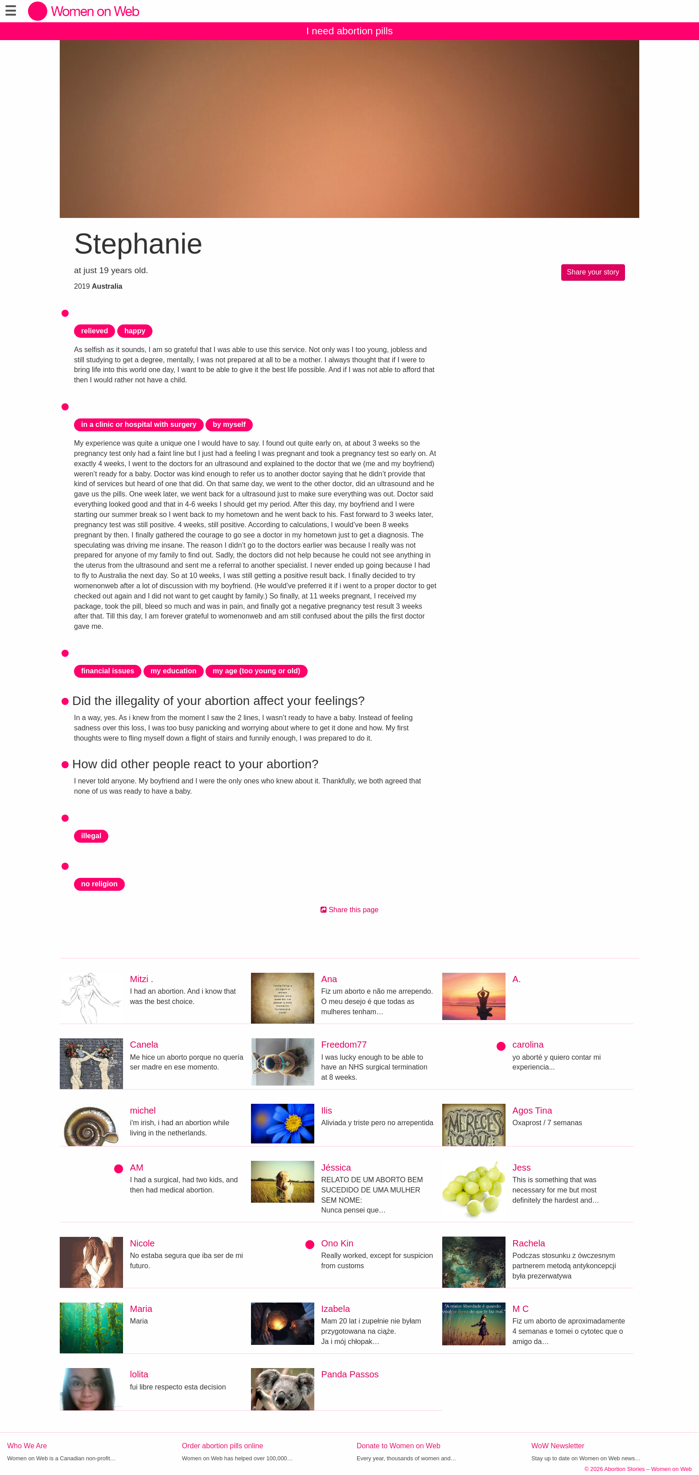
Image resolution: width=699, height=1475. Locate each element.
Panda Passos (350, 1374)
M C (521, 1309)
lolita (139, 1374)
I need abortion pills (349, 31)
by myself (229, 424)
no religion (99, 884)
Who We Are (27, 1446)
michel (143, 1110)
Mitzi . (141, 979)
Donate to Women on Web (398, 1446)
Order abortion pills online (222, 1446)
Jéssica (336, 1167)
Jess (522, 1167)
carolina (528, 1044)
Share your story (593, 272)
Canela (144, 1044)
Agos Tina (532, 1110)
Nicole (142, 1243)
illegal (91, 836)
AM (137, 1167)
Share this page (350, 910)
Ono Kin (337, 1243)
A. (517, 979)
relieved (94, 331)
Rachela (529, 1243)
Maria (141, 1309)
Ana (329, 979)
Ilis (326, 1110)
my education (174, 671)
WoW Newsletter (557, 1446)
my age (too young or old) (256, 671)
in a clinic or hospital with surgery (139, 424)
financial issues (107, 671)
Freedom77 (344, 1044)
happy (134, 331)
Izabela (335, 1309)
